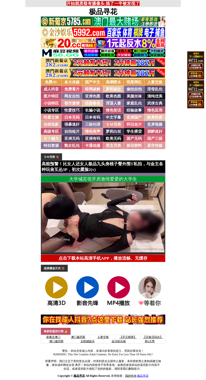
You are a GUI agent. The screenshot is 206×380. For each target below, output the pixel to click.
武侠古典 (154, 103)
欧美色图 (113, 96)
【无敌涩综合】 (153, 337)
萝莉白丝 (113, 131)
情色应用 (154, 110)
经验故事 (134, 110)
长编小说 (92, 110)
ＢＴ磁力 (51, 138)
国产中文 (92, 82)
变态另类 (113, 145)
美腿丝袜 (134, 96)
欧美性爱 (154, 117)
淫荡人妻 (113, 103)
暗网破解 (92, 89)
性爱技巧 (72, 110)
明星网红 (134, 82)
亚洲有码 (92, 138)
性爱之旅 (51, 117)
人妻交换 (154, 82)
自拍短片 (72, 131)
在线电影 (51, 124)
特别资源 (51, 145)
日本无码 (72, 117)
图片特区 (51, 96)
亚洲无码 (72, 138)
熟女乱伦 (72, 145)
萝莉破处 (113, 89)
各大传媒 (72, 82)
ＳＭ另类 (113, 124)
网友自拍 (72, 96)
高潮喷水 (113, 82)
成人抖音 (51, 89)
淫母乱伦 (154, 89)
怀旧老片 (134, 124)
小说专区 (51, 110)
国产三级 (154, 138)
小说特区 (51, 103)
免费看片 (72, 89)
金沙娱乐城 (119, 341)
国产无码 (134, 138)
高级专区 (51, 131)
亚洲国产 (134, 117)
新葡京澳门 (53, 337)
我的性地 (130, 375)
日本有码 (92, 117)
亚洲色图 (92, 96)
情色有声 (92, 131)
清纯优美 (154, 96)
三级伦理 (92, 124)
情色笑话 (113, 110)
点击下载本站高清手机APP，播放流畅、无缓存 (103, 258)
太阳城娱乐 (87, 341)
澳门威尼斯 (78, 337)
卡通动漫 (92, 145)
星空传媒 (154, 145)
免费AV (51, 82)
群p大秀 (150, 341)
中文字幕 (113, 117)
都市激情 (72, 103)
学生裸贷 (134, 131)
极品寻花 (103, 12)
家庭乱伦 (134, 103)
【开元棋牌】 (127, 337)
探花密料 (134, 145)
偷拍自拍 (134, 89)
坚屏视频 (154, 124)
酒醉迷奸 (154, 131)
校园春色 (92, 103)
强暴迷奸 (72, 124)
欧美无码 (113, 138)
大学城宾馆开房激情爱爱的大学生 (103, 179)
